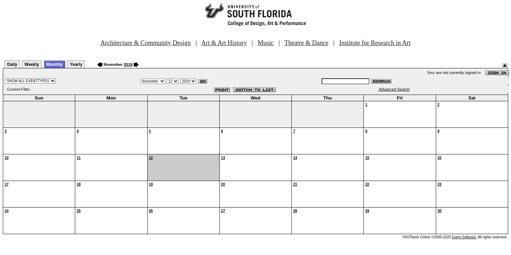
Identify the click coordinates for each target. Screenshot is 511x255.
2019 (128, 64)
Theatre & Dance (306, 42)
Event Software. (464, 237)
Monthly (54, 64)
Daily (12, 64)
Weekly (31, 64)
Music (266, 42)
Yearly (76, 64)
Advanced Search (394, 89)
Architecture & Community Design (145, 42)
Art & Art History (224, 42)
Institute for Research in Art (375, 42)
